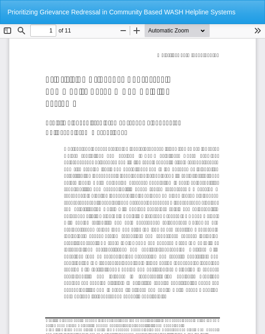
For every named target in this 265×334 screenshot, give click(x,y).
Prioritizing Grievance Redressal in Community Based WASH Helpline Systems (121, 12)
